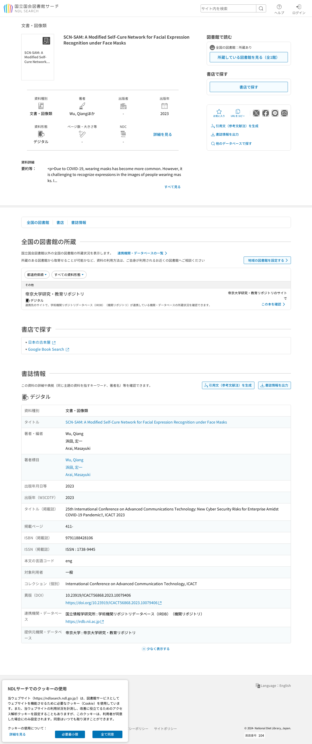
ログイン (298, 9)
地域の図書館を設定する (269, 260)
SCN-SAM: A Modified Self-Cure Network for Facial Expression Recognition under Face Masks (146, 422)
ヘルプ (279, 9)
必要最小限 (70, 734)
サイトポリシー (165, 728)
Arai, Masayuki (78, 474)
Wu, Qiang (74, 459)
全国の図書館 (38, 222)
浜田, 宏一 (74, 467)
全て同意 (107, 734)
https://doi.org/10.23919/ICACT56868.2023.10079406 (114, 603)
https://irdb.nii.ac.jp (85, 621)
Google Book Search (49, 349)
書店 (60, 222)
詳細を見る (162, 134)
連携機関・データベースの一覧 (143, 253)
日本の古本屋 (42, 342)
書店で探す (248, 87)
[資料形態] (69, 274)
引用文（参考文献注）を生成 (234, 125)
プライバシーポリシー (132, 728)
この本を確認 (274, 304)
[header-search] (233, 8)
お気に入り (219, 113)
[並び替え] (37, 274)
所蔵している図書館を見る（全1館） (249, 57)
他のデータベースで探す (231, 143)
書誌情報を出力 (225, 134)
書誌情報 (78, 222)
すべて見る (172, 186)
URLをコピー (238, 113)
